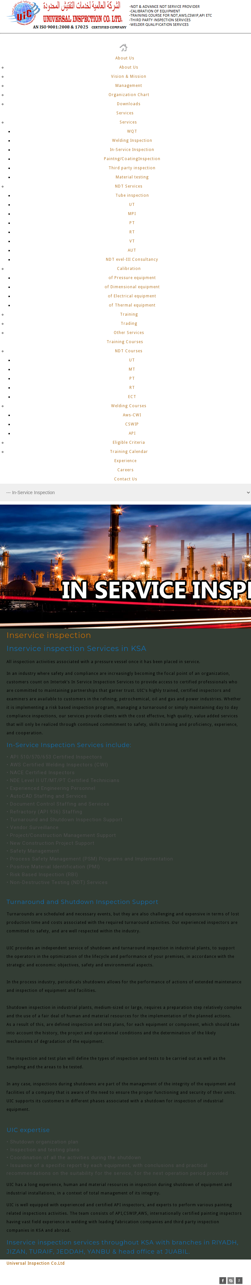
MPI (132, 213)
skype (230, 1280)
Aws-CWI (132, 415)
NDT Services (128, 186)
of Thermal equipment (132, 305)
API (132, 433)
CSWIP (132, 424)
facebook (222, 1280)
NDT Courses (128, 351)
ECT (132, 396)
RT (132, 232)
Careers (125, 470)
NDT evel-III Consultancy (132, 259)
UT (132, 204)
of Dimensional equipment (132, 287)
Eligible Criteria (129, 442)
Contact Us (126, 479)
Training (129, 314)
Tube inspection (132, 195)
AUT (132, 250)
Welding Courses (128, 406)
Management (128, 85)
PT (132, 223)
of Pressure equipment (132, 277)
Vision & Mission (128, 76)
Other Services (129, 332)
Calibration (129, 268)
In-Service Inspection (132, 149)
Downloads (129, 104)
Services (125, 113)
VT (132, 241)
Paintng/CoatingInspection (132, 159)
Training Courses (125, 342)
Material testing (132, 177)
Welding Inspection (132, 140)
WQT (132, 131)
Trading (129, 323)
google (239, 1280)
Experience (125, 461)
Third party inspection (132, 168)
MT (132, 369)
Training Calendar (129, 451)
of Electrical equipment (132, 296)
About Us (125, 58)
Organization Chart (129, 94)
